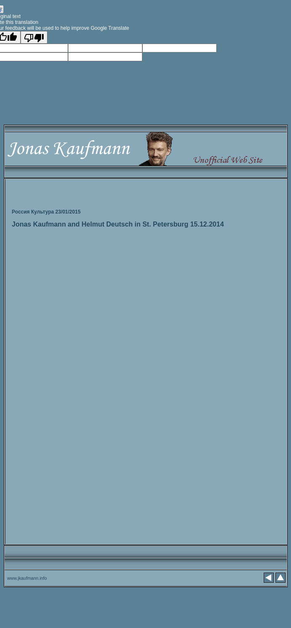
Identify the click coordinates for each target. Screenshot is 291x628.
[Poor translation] (34, 37)
